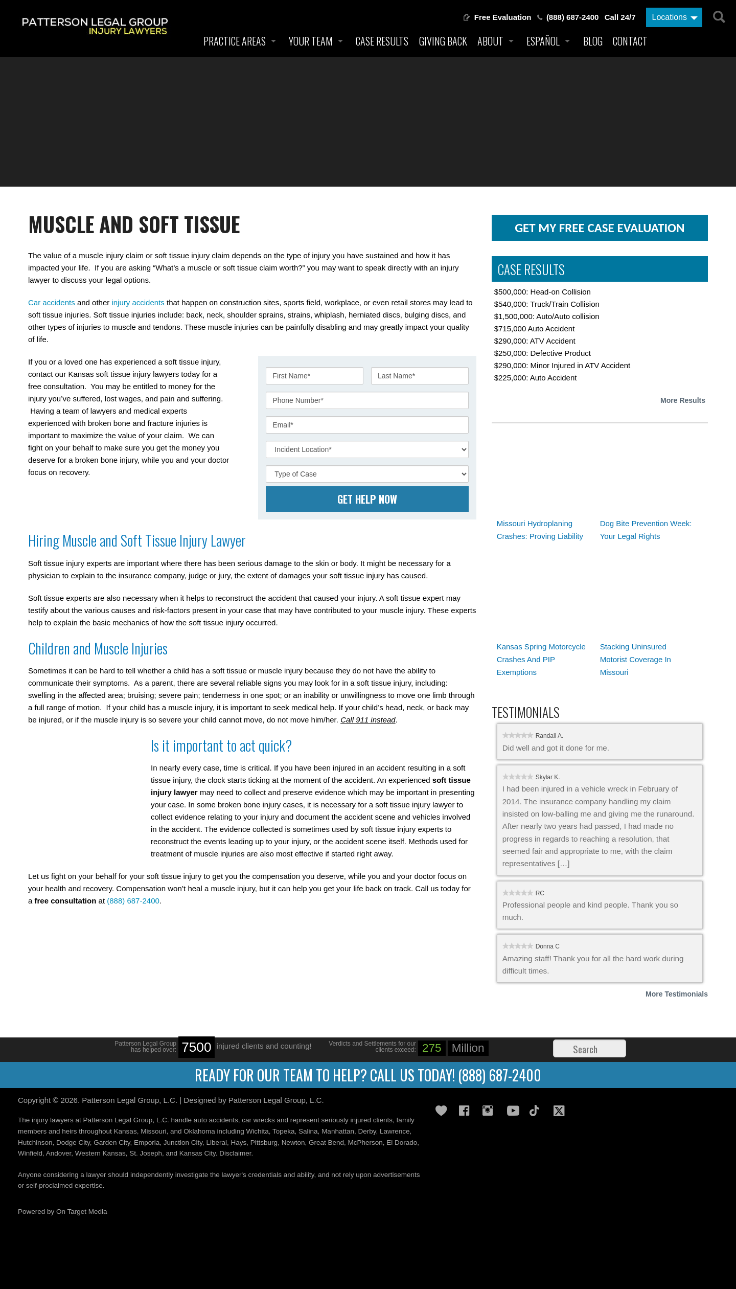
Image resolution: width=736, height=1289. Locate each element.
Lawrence (395, 1131)
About (490, 41)
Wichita (257, 1131)
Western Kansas (100, 1153)
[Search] (718, 15)
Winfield (30, 1153)
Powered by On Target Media (62, 1211)
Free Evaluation (503, 17)
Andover (59, 1153)
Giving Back (443, 41)
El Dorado (401, 1142)
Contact (630, 41)
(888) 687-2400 (572, 17)
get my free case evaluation (599, 228)
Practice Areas (234, 41)
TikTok (538, 1110)
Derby (367, 1131)
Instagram (490, 1110)
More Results (682, 400)
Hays (239, 1142)
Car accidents (51, 302)
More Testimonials (677, 994)
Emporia (146, 1142)
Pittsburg (264, 1142)
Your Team (311, 41)
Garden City (112, 1142)
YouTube (514, 1110)
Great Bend (326, 1142)
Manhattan (337, 1131)
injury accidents (137, 302)
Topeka (283, 1131)
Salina (308, 1131)
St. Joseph (145, 1153)
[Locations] (674, 17)
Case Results (382, 41)
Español (543, 41)
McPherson (365, 1142)
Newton (293, 1142)
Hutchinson (35, 1142)
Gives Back (443, 1110)
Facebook (467, 1110)
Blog (593, 41)
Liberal (216, 1142)
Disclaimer (235, 1153)
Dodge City (73, 1142)
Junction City (183, 1142)
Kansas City (197, 1153)
